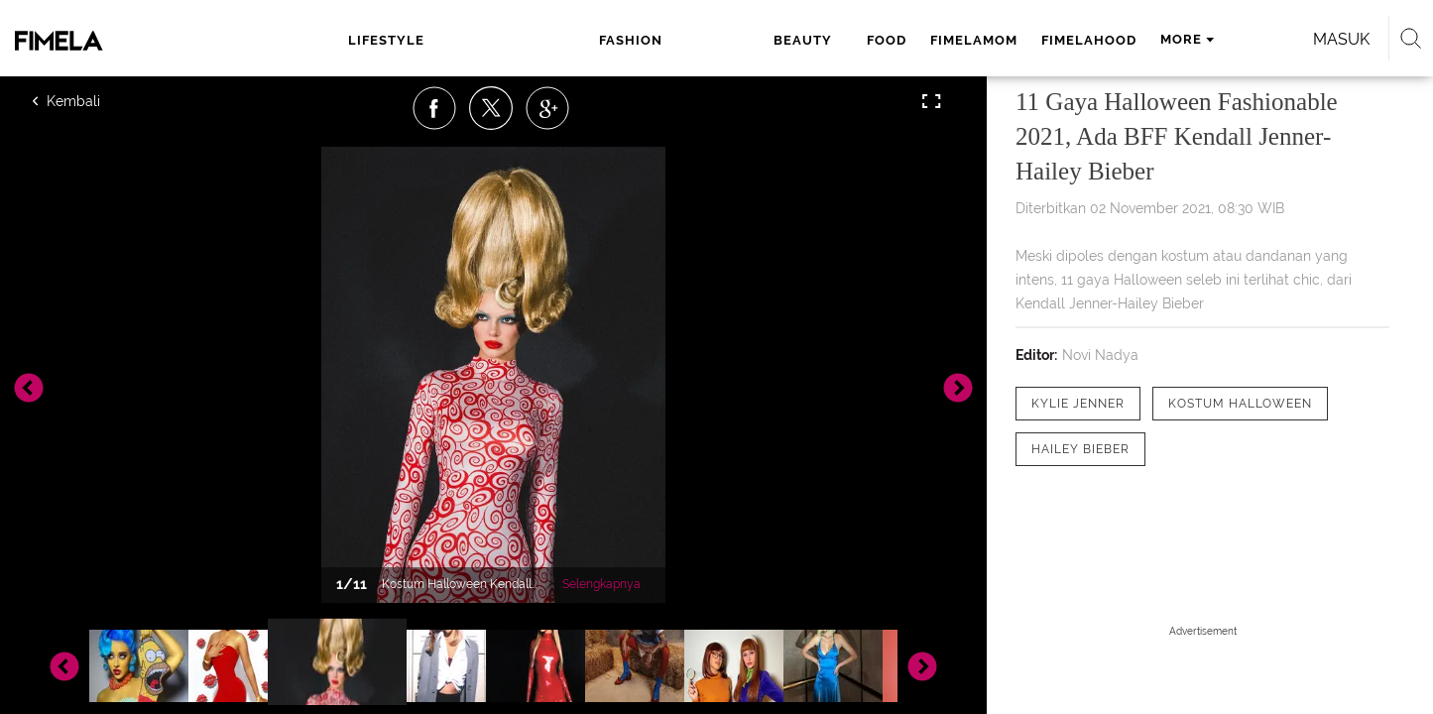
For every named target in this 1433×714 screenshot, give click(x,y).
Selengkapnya (601, 584)
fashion (499, 40)
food (656, 40)
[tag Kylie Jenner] (1077, 403)
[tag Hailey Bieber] (1080, 449)
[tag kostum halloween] (1240, 403)
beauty (583, 40)
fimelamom (743, 40)
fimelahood (858, 40)
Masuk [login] (1171, 39)
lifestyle (404, 40)
